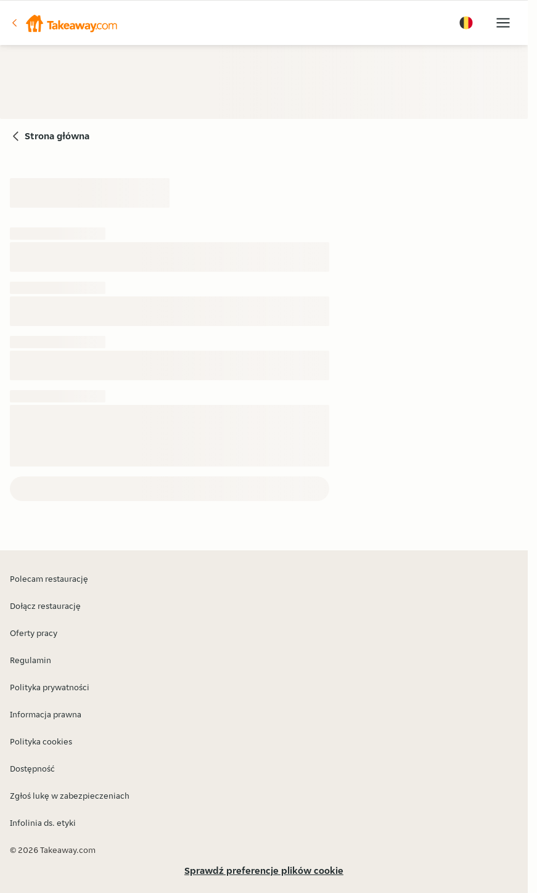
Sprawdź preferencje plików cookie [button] (263, 870)
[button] (63, 23)
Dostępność (32, 768)
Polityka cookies (41, 741)
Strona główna (57, 135)
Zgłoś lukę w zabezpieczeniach (69, 795)
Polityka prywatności (49, 687)
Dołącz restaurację (45, 605)
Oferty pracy (33, 632)
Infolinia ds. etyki (43, 822)
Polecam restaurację (49, 578)
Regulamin (30, 660)
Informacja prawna (45, 714)
